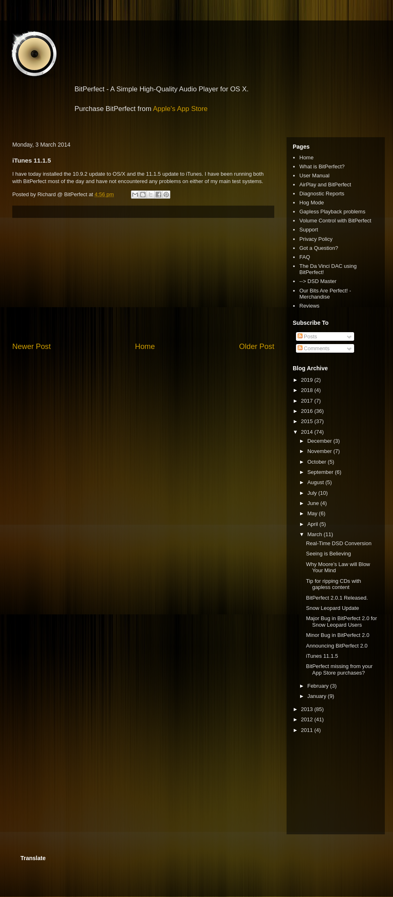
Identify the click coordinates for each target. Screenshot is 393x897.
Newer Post (31, 346)
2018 (307, 390)
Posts (307, 336)
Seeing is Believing (328, 553)
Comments (314, 348)
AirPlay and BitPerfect (325, 184)
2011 (307, 730)
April (313, 524)
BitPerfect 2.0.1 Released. (337, 598)
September (321, 472)
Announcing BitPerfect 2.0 (336, 646)
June (314, 503)
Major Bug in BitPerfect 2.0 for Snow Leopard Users (341, 621)
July (312, 493)
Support (308, 230)
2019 (307, 380)
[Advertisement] (143, 280)
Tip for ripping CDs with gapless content (333, 584)
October (317, 462)
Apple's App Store (180, 109)
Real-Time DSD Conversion (338, 543)
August (316, 482)
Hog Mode (311, 202)
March (315, 534)
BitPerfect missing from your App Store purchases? (339, 669)
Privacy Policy (315, 239)
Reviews (309, 306)
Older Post (256, 346)
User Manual (314, 175)
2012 (307, 719)
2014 (307, 432)
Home (145, 346)
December (320, 441)
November (320, 451)
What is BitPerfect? (322, 166)
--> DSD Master (318, 281)
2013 (307, 709)
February (318, 686)
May (313, 513)
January (317, 696)
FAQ (304, 257)
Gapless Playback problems (332, 211)
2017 (307, 401)
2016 (307, 411)
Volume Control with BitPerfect (335, 220)
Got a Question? (318, 248)
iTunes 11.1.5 (322, 656)
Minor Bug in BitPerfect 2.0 (337, 635)
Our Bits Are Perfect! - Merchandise (325, 294)
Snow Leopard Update (332, 608)
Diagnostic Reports (321, 193)
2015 (307, 421)
